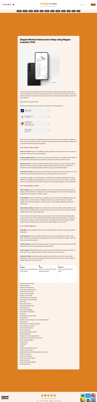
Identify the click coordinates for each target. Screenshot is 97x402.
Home (38, 400)
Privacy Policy (45, 400)
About (59, 400)
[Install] (48, 110)
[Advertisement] (48, 24)
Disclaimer (51, 400)
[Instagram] (48, 395)
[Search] (85, 5)
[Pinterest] (51, 395)
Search (93, 4)
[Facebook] (42, 395)
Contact (55, 400)
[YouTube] (55, 395)
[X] (45, 395)
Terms (41, 400)
